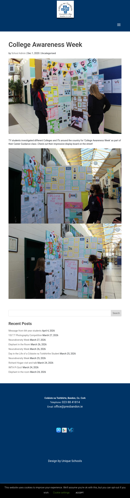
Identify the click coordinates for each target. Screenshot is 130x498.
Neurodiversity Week (19, 340)
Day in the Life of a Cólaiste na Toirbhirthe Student (34, 353)
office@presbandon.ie (68, 406)
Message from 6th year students (25, 330)
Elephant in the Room (19, 344)
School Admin (18, 53)
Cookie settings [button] (61, 492)
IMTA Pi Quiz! (15, 367)
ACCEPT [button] (80, 492)
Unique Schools (72, 461)
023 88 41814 (71, 402)
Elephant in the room (19, 372)
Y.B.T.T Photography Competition (25, 335)
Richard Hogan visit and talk (23, 362)
